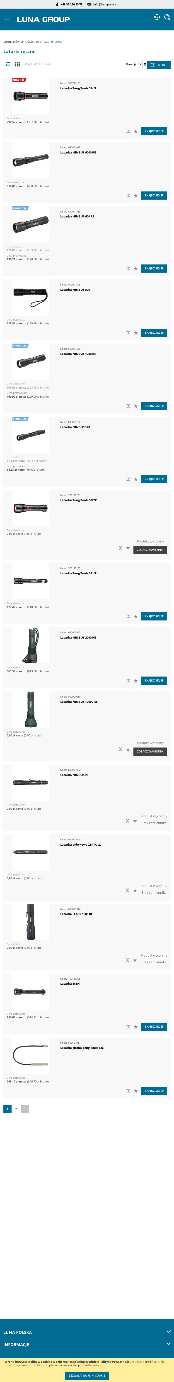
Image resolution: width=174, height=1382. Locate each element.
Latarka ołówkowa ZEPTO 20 (80, 844)
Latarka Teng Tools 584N (78, 88)
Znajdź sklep (154, 131)
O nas (7, 1189)
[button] (136, 131)
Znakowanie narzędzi (19, 1333)
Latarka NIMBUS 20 (74, 775)
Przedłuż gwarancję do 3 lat (24, 1305)
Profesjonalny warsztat (20, 1287)
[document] (87, 1370)
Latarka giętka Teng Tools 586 (82, 1048)
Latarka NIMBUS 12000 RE (78, 702)
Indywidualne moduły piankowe (27, 1342)
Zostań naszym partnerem (23, 1207)
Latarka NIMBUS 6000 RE (78, 152)
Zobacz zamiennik (150, 550)
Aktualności (12, 1198)
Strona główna (13, 42)
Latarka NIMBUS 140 (75, 427)
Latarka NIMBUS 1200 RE (78, 354)
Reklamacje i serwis (18, 1296)
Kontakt (9, 1217)
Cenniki (9, 1250)
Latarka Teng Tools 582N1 (79, 500)
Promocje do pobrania (20, 1268)
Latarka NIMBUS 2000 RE (78, 637)
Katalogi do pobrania (19, 1259)
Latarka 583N (70, 983)
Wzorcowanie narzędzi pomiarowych (31, 1324)
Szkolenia (10, 1226)
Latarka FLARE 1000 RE (76, 914)
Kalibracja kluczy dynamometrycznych (32, 1314)
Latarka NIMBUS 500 (75, 290)
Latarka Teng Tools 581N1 (79, 573)
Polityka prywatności (18, 1277)
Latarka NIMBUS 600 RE (77, 216)
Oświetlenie (33, 42)
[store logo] (43, 19)
